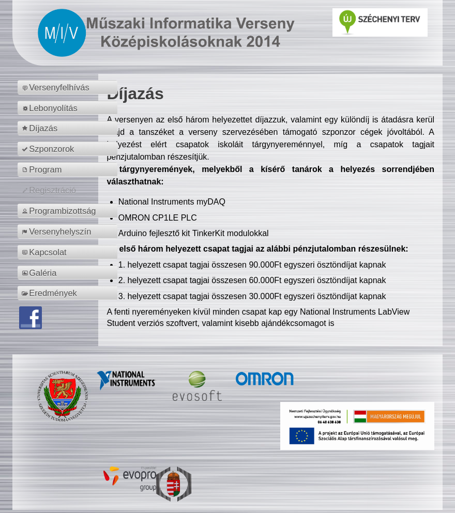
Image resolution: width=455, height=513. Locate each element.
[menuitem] (69, 87)
